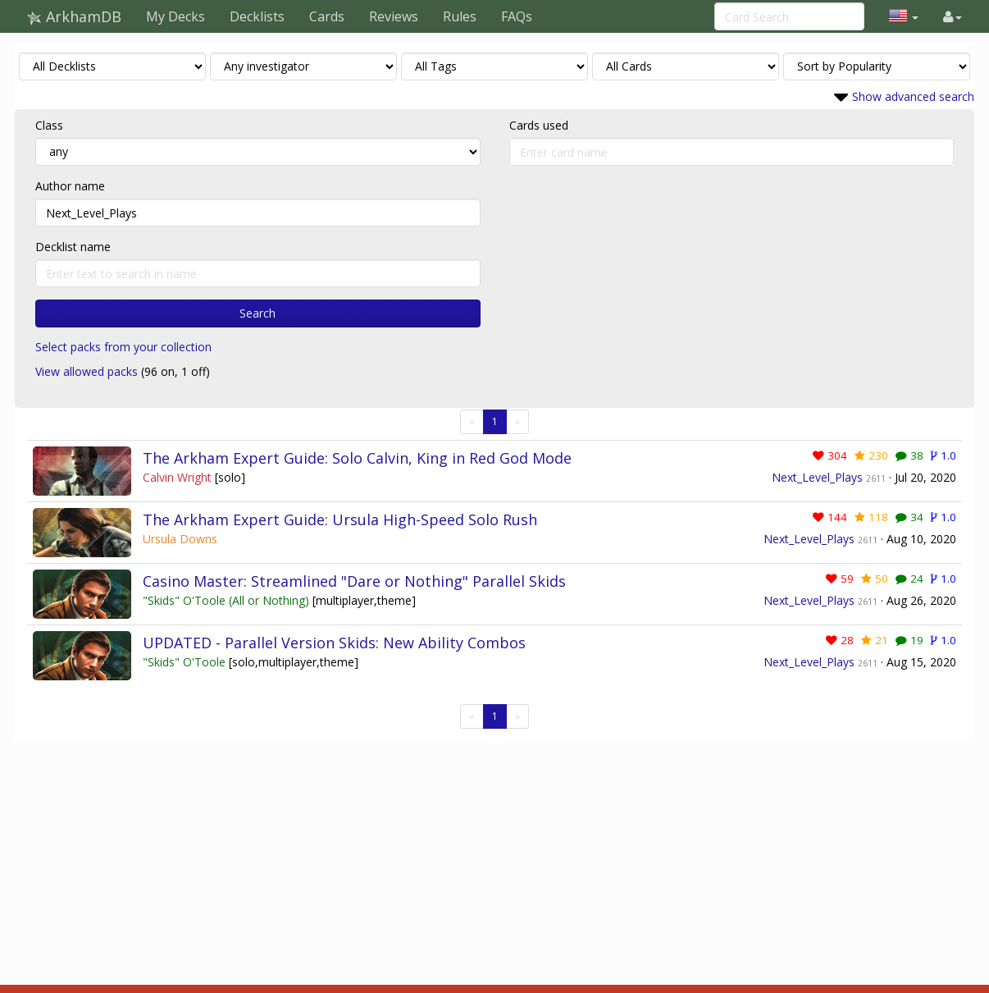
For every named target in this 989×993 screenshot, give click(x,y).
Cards (326, 16)
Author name (70, 186)
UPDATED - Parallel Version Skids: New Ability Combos (334, 642)
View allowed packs (86, 371)
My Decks (175, 16)
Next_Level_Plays (817, 477)
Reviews (393, 16)
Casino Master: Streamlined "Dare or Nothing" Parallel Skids (354, 581)
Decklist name (73, 246)
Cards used (538, 125)
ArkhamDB (74, 16)
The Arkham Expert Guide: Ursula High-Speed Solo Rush (340, 519)
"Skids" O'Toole (186, 662)
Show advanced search (913, 96)
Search (257, 313)
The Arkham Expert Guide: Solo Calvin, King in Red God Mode (357, 458)
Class (49, 125)
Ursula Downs (180, 539)
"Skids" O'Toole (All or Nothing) (227, 600)
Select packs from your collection (123, 347)
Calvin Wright (179, 477)
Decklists (257, 16)
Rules (459, 16)
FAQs (516, 16)
